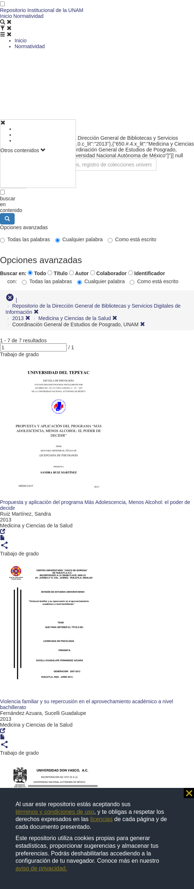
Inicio (6, 16)
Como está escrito (132, 239)
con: (12, 281)
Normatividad (28, 16)
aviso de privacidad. (41, 868)
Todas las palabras (25, 239)
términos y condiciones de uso (54, 812)
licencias (101, 819)
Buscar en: (13, 273)
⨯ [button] (189, 793)
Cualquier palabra (79, 239)
